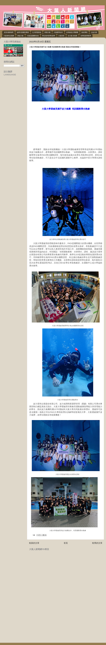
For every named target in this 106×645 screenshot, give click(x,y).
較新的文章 (34, 543)
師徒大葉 (20, 36)
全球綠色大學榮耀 (72, 32)
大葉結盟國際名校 (33, 36)
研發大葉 (47, 32)
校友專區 (84, 32)
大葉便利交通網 (9, 36)
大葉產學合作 (58, 32)
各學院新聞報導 (86, 36)
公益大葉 (94, 32)
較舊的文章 (97, 543)
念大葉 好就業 (72, 36)
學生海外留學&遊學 (48, 36)
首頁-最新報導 (8, 32)
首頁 (66, 543)
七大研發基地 (36, 32)
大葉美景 (61, 36)
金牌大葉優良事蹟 (23, 32)
